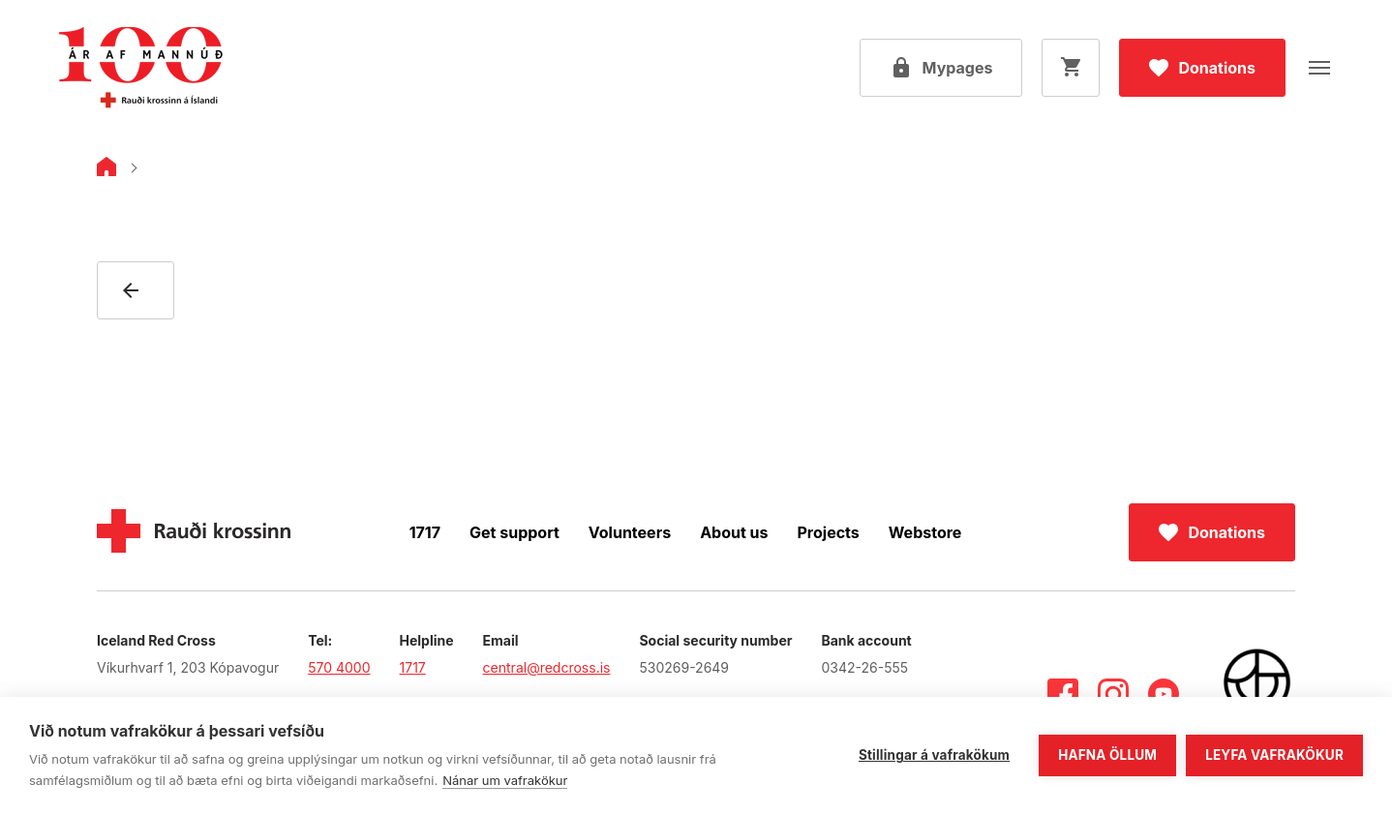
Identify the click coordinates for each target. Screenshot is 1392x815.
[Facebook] (1062, 694)
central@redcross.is (547, 667)
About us (734, 532)
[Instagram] (1113, 694)
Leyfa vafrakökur (1274, 755)
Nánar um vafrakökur (504, 780)
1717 (424, 532)
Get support (514, 532)
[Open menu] (1319, 68)
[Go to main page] (140, 68)
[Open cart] (1071, 68)
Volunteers (630, 532)
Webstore (925, 532)
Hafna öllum (1107, 755)
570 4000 (339, 667)
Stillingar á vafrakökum (934, 755)
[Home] (106, 170)
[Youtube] (1163, 694)
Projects (829, 532)
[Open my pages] (941, 68)
